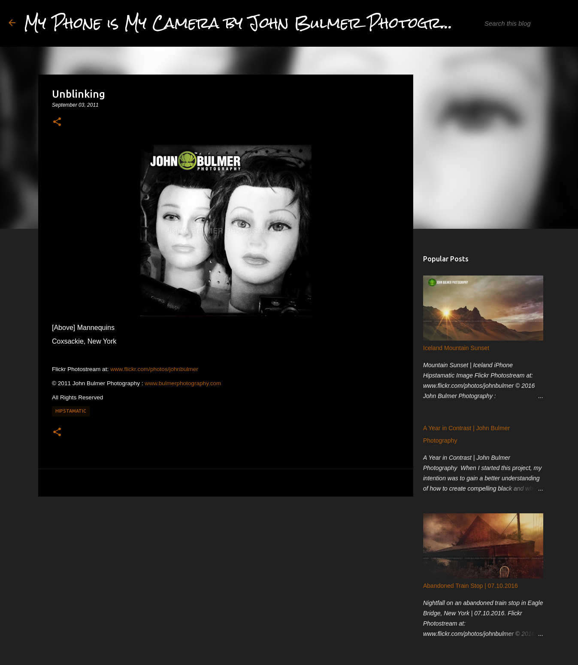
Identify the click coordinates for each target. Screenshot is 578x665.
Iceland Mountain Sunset (456, 347)
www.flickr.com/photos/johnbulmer (154, 369)
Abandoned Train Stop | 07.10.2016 (470, 585)
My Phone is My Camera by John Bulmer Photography (251, 23)
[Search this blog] (526, 23)
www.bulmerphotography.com (183, 383)
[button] (57, 122)
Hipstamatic (70, 410)
